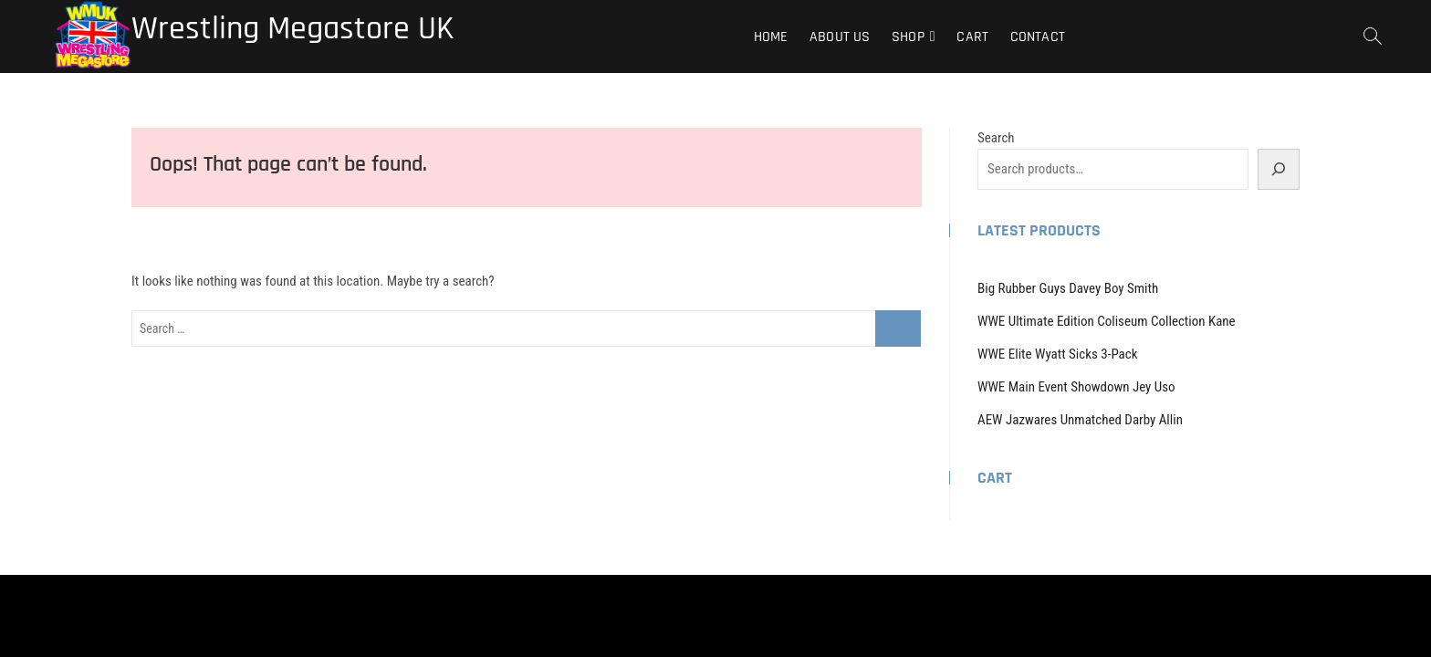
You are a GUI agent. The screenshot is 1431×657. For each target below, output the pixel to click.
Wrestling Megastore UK (292, 29)
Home (771, 37)
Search (996, 138)
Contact (1037, 37)
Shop (908, 37)
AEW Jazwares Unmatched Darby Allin (1080, 420)
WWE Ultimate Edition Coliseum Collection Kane (1106, 321)
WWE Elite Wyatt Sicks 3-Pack (1057, 354)
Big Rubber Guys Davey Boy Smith (1067, 288)
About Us (840, 37)
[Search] (1279, 169)
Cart (972, 37)
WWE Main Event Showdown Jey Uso (1076, 387)
